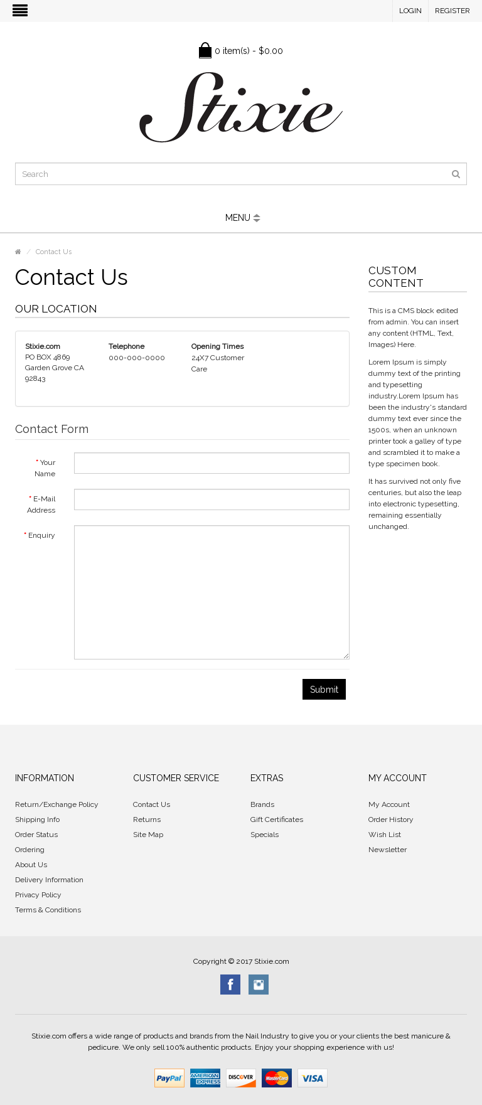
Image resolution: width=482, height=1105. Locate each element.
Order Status (36, 834)
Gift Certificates (276, 819)
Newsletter (387, 849)
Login (410, 10)
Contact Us (54, 252)
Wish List (384, 834)
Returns (147, 819)
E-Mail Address (41, 504)
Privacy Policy (38, 894)
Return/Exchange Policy (57, 804)
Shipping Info (37, 819)
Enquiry (41, 535)
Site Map (148, 834)
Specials (264, 834)
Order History (391, 819)
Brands (262, 804)
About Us (31, 864)
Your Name (45, 468)
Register (452, 10)
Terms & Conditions (48, 909)
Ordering (30, 849)
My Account (389, 804)
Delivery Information (49, 879)
